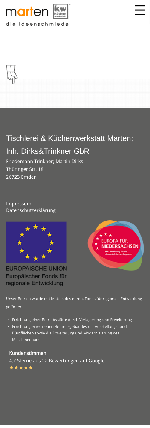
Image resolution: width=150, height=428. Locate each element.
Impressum (18, 203)
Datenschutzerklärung (31, 210)
